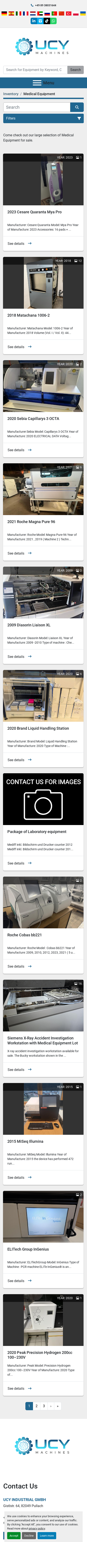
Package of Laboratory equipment (36, 831)
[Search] (35, 70)
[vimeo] (40, 21)
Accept (14, 1535)
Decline (29, 1535)
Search (75, 70)
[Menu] (37, 82)
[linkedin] (34, 21)
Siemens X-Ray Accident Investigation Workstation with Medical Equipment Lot (42, 1040)
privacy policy (37, 1528)
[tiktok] (47, 21)
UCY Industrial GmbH (24, 1499)
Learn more (47, 1535)
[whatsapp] (53, 21)
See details (16, 244)
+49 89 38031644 (45, 5)
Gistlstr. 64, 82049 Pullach (23, 1506)
